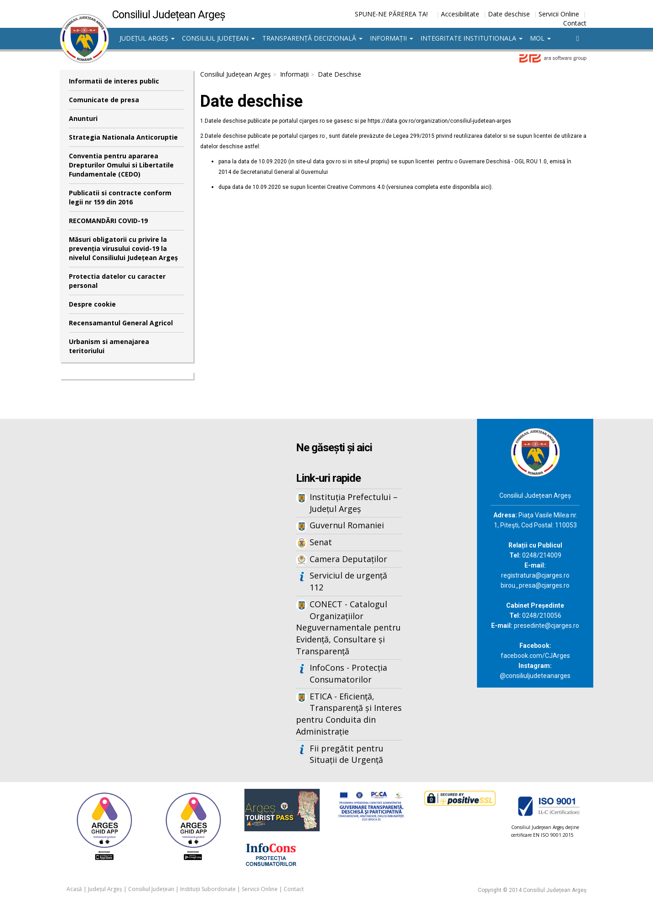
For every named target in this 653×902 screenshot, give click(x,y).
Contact (574, 23)
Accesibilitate (460, 14)
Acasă (74, 889)
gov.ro (333, 161)
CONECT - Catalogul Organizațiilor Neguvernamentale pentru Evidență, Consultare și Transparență (348, 628)
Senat (321, 542)
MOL (540, 38)
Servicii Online (559, 14)
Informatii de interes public (114, 81)
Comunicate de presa (104, 99)
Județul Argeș (147, 38)
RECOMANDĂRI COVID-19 (108, 220)
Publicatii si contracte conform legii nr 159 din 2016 (120, 197)
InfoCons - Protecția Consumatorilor (348, 673)
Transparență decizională (312, 38)
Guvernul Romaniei (347, 525)
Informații (391, 38)
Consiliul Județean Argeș (235, 74)
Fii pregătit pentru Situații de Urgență (347, 754)
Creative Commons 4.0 (356, 187)
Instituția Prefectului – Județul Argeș (354, 502)
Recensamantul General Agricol (121, 322)
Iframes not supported (149, 569)
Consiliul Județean (218, 38)
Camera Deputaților (348, 558)
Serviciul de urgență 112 (348, 581)
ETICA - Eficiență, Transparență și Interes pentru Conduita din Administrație (349, 714)
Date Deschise (339, 74)
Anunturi (83, 118)
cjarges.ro (312, 121)
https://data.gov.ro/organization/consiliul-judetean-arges (439, 121)
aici (485, 187)
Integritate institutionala (471, 38)
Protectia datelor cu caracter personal (117, 281)
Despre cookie (92, 304)
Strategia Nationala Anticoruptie (123, 137)
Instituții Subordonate (208, 889)
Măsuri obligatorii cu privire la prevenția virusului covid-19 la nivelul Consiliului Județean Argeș (123, 248)
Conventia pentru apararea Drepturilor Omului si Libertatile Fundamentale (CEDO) (121, 164)
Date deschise (509, 14)
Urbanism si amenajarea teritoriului (109, 346)
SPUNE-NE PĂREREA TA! (391, 14)
